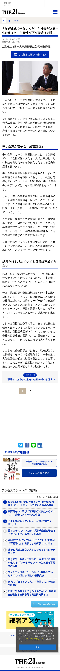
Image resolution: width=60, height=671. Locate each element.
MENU (55, 12)
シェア (27, 445)
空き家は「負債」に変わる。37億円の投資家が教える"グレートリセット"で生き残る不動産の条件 (31, 562)
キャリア (10, 20)
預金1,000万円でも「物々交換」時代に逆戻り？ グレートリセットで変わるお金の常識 (31, 503)
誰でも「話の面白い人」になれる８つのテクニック (31, 551)
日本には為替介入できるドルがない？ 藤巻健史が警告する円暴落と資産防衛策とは (32, 593)
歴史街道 (52, 3)
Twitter (20, 445)
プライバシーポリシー (33, 639)
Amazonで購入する (39, 473)
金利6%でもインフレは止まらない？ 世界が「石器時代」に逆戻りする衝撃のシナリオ (31, 542)
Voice (22, 3)
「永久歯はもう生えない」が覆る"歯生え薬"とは (29, 523)
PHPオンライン (7, 3)
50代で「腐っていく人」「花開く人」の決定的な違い (31, 583)
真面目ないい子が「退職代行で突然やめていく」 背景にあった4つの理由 (31, 513)
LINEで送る (33, 445)
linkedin (40, 445)
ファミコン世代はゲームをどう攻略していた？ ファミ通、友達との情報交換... (30, 574)
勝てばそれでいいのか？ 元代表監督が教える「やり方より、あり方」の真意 (32, 532)
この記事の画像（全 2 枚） (32, 54)
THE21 (37, 3)
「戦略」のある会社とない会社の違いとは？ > (30, 377)
